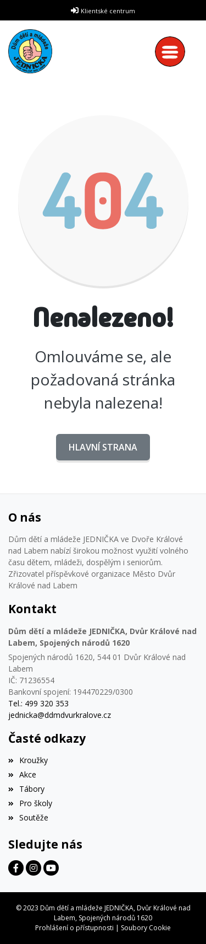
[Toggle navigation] (173, 51)
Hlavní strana (103, 447)
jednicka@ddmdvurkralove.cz (59, 715)
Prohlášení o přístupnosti (74, 927)
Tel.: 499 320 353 (38, 703)
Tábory (26, 789)
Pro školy (30, 803)
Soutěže (28, 817)
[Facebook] (16, 868)
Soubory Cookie (146, 927)
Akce (22, 774)
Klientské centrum (108, 11)
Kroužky (28, 760)
